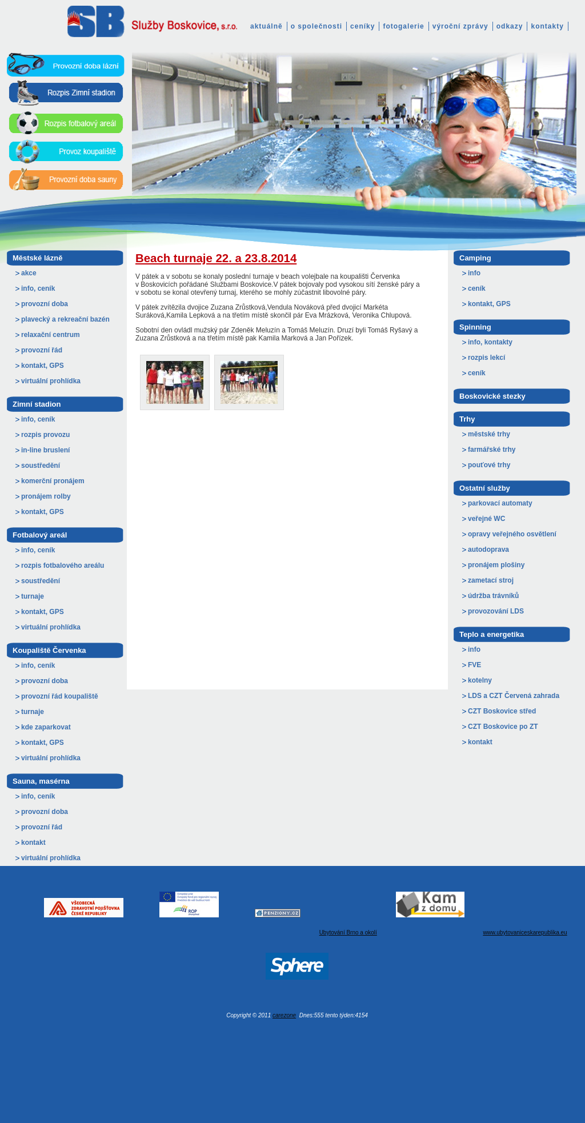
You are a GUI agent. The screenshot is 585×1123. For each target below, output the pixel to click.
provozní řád (41, 350)
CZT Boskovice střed (502, 711)
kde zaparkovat (46, 727)
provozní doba (44, 304)
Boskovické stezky (492, 396)
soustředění (40, 466)
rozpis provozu (45, 435)
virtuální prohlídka (51, 381)
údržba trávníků (493, 596)
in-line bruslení (45, 450)
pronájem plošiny (496, 565)
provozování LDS (496, 611)
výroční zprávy (460, 26)
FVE (474, 665)
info (474, 273)
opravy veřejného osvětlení (512, 534)
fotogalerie (403, 26)
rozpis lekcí (486, 358)
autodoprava (488, 550)
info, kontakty (490, 342)
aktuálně (266, 26)
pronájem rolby (46, 496)
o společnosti (316, 26)
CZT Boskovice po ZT (503, 727)
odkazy (509, 26)
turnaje (32, 596)
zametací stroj (491, 580)
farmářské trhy (491, 450)
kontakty (547, 26)
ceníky (362, 26)
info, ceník (38, 288)
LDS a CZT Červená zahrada (513, 696)
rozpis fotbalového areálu (62, 565)
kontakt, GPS (42, 366)
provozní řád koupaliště (59, 696)
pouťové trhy (489, 465)
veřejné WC (486, 519)
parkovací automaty (500, 503)
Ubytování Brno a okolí (348, 932)
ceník (477, 288)
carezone (284, 1015)
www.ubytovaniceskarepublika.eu (525, 932)
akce (29, 273)
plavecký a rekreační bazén (65, 319)
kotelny (480, 680)
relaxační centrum (50, 335)
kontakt (33, 843)
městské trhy (489, 434)
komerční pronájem (53, 481)
